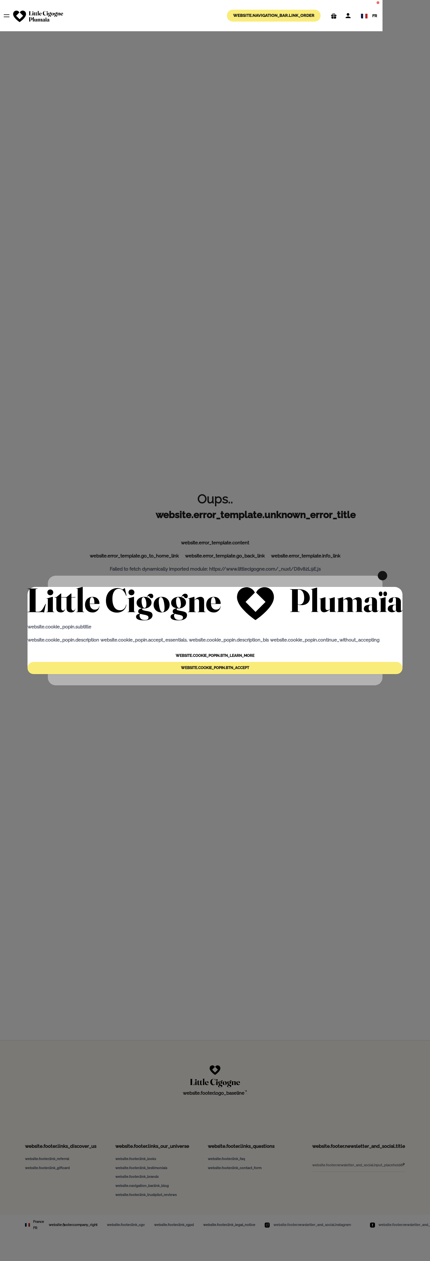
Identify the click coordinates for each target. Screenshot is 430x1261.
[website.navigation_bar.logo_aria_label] (38, 16)
